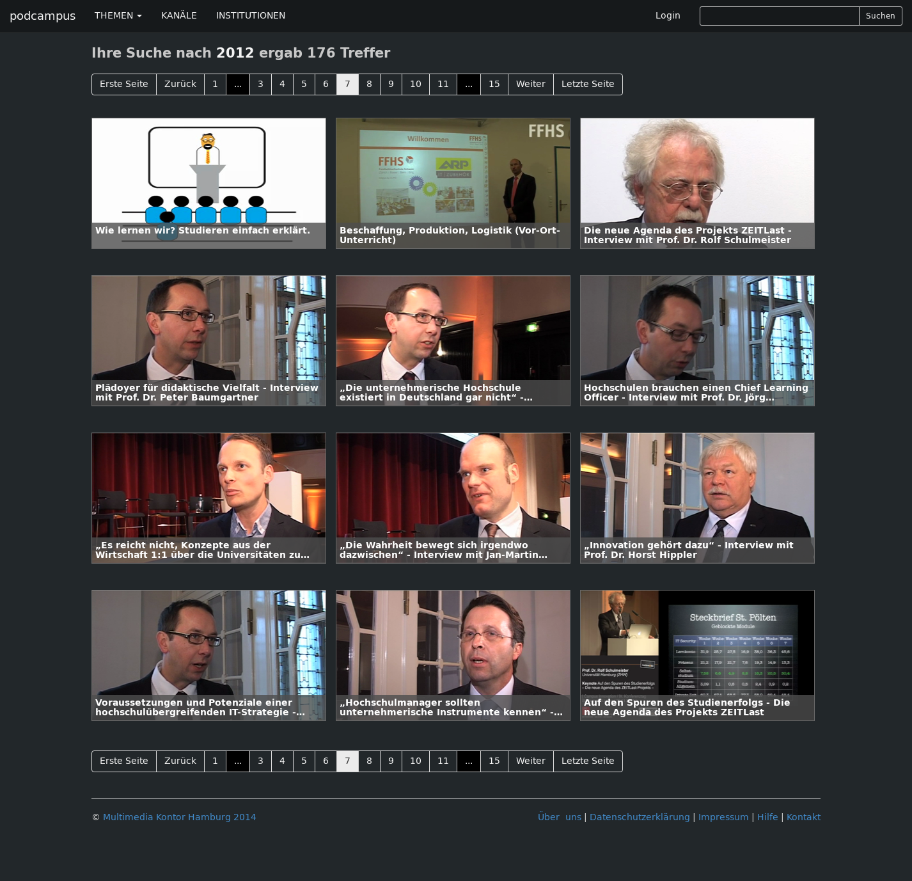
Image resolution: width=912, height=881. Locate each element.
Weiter (531, 84)
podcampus (42, 16)
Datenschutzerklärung (640, 817)
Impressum (723, 817)
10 (415, 84)
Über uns (559, 817)
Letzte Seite (588, 84)
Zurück (180, 84)
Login (668, 15)
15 (494, 84)
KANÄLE (179, 15)
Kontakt (804, 817)
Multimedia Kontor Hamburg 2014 (179, 817)
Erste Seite (124, 84)
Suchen (880, 16)
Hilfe (767, 817)
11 (443, 84)
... (238, 84)
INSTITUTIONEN (250, 15)
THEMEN (118, 15)
